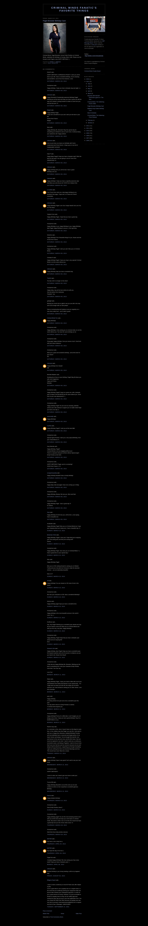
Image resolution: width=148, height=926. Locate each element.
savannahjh (50, 416)
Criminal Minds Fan (52, 318)
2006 (87, 140)
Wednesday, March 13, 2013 (57, 764)
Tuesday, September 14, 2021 (58, 906)
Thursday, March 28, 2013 (57, 825)
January (90, 122)
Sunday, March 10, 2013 (56, 530)
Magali (49, 110)
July (89, 83)
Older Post (79, 913)
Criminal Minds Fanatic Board (92, 71)
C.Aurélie (49, 189)
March (90, 93)
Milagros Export (51, 880)
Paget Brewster (53, 63)
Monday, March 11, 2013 (56, 674)
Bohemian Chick (51, 535)
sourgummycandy (52, 473)
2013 (87, 81)
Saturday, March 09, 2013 (57, 81)
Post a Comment (47, 911)
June (89, 86)
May (89, 88)
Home (62, 913)
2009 (87, 133)
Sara (48, 512)
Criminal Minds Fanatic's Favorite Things (74, 9)
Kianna (49, 795)
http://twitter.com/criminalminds (94, 56)
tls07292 (49, 838)
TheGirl (49, 278)
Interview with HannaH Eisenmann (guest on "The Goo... (95, 97)
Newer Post (46, 913)
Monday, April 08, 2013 (55, 864)
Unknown (49, 95)
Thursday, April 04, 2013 (56, 844)
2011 (87, 128)
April (89, 91)
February (90, 120)
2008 (87, 135)
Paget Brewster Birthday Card (95, 106)
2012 (87, 125)
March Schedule (91, 113)
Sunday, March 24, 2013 (56, 810)
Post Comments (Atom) (56, 917)
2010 (87, 130)
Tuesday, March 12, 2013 (56, 753)
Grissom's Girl (51, 648)
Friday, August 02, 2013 (56, 876)
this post (94, 44)
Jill (48, 580)
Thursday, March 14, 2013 (57, 800)
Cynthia (49, 425)
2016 (87, 79)
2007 (87, 138)
